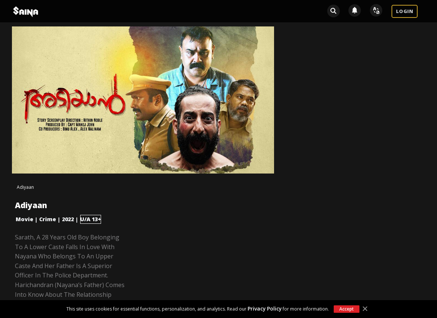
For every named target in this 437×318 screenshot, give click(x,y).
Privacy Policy (265, 308)
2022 (68, 219)
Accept (346, 309)
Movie (24, 219)
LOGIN (404, 11)
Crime (47, 219)
